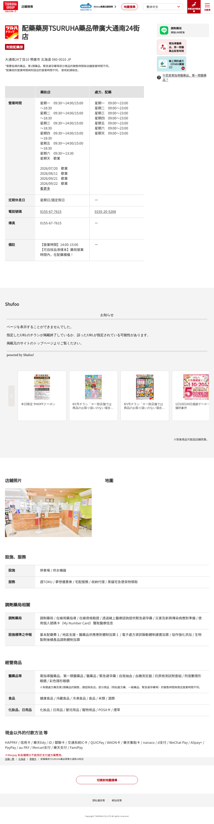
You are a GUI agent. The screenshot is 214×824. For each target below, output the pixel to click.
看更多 (45, 188)
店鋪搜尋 (18, 6)
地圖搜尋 (129, 7)
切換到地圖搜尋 (107, 780)
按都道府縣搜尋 (194, 7)
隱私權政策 (98, 800)
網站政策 (117, 800)
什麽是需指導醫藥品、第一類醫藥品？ (181, 77)
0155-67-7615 (50, 211)
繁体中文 (163, 7)
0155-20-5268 (105, 211)
